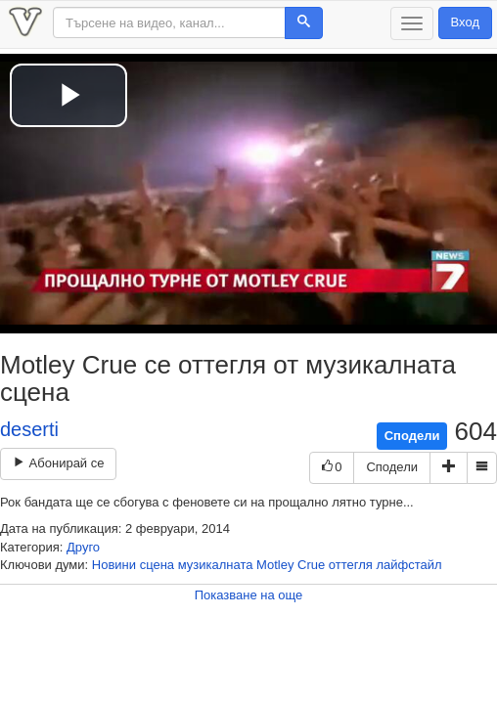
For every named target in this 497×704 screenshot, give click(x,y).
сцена (157, 564)
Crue (311, 564)
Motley (275, 564)
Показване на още (249, 595)
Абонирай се (58, 463)
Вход (465, 22)
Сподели (412, 435)
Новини (114, 564)
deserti (29, 429)
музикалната (215, 564)
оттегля (351, 564)
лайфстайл (409, 564)
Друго (83, 547)
